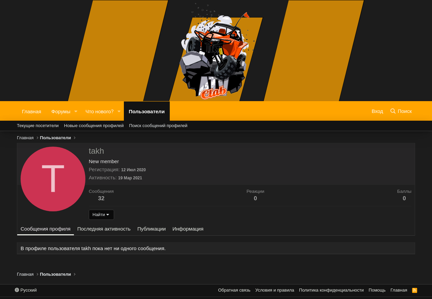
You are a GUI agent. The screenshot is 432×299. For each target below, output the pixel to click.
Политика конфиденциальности (331, 290)
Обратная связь (234, 290)
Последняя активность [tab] (104, 229)
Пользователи (147, 111)
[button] (75, 111)
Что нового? (99, 111)
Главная (31, 111)
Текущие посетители (38, 125)
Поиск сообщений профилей (158, 125)
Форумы (60, 111)
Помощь (377, 290)
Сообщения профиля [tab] (46, 229)
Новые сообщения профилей (94, 125)
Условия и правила (274, 290)
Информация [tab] (188, 229)
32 (101, 198)
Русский (26, 290)
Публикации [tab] (151, 229)
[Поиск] (400, 111)
